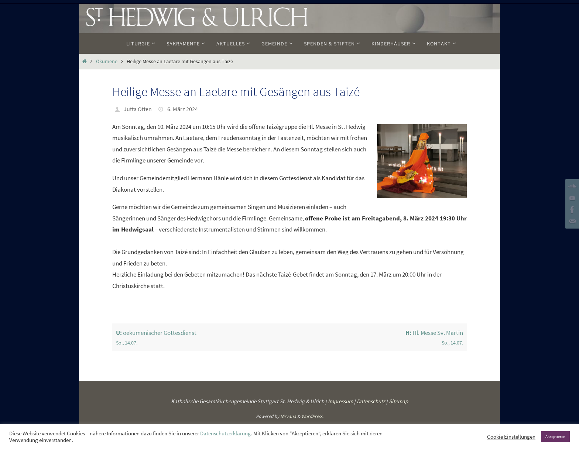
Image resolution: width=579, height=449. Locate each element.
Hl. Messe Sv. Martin (378, 338)
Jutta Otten (138, 109)
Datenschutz (371, 401)
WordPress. (312, 416)
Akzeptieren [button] (555, 436)
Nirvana (288, 416)
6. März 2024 (182, 109)
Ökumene (106, 61)
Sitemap (398, 401)
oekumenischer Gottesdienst (201, 338)
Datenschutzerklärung (225, 433)
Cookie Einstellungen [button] (511, 436)
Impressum (340, 401)
